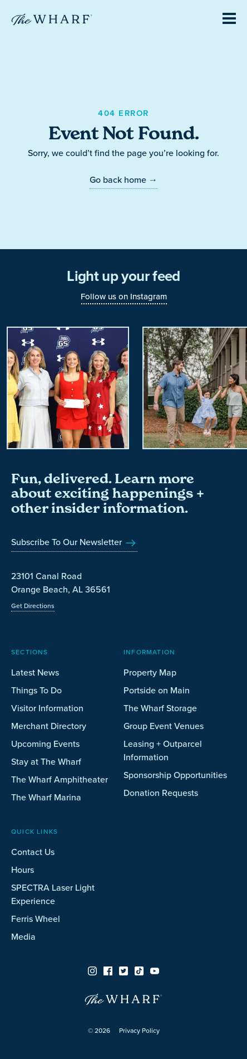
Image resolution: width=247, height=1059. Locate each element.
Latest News (35, 672)
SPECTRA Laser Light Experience (53, 894)
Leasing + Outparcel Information (163, 750)
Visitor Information (47, 708)
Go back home (123, 179)
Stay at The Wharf (46, 761)
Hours (22, 869)
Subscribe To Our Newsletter (74, 542)
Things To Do (36, 690)
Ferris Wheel (35, 918)
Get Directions (33, 606)
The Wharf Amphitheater (59, 779)
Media (23, 936)
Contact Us (33, 852)
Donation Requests (161, 792)
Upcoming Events (45, 743)
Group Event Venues (164, 726)
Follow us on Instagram (124, 296)
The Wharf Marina (46, 797)
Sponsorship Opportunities (175, 775)
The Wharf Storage (160, 708)
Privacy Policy (139, 1031)
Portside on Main (157, 690)
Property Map (150, 672)
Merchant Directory (48, 726)
